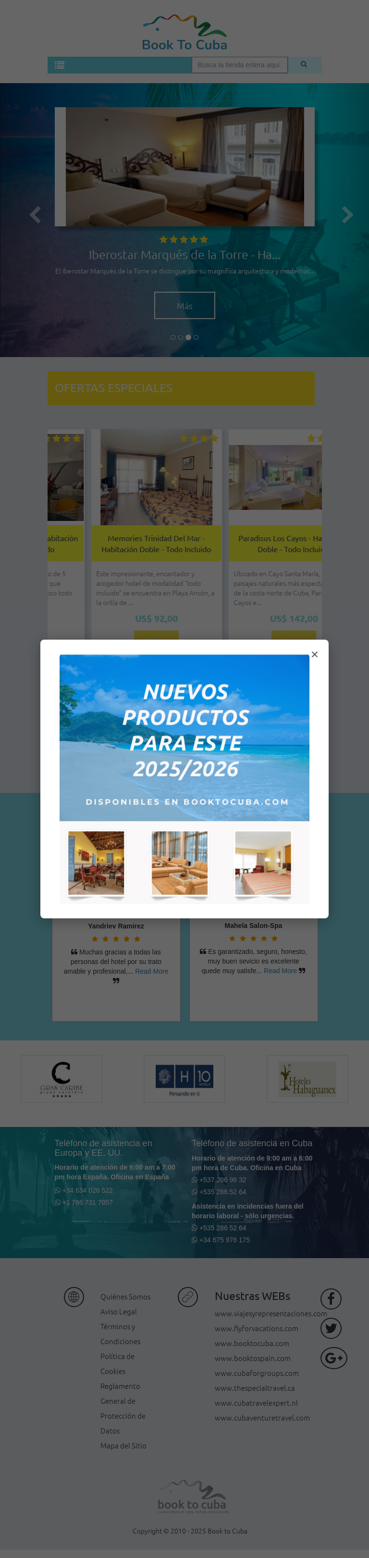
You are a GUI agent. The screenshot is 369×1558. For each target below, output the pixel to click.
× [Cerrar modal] (315, 654)
